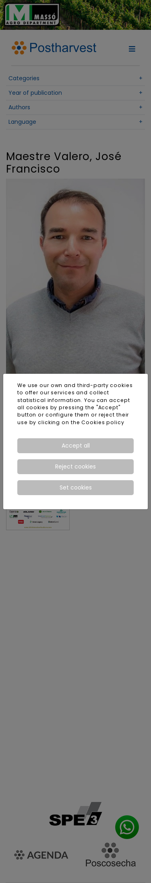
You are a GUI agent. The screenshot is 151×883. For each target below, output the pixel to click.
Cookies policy (102, 422)
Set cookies (76, 487)
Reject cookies (75, 466)
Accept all (76, 446)
